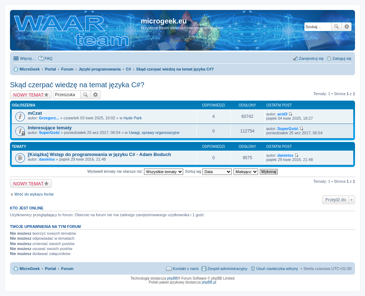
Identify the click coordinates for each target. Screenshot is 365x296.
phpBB (172, 278)
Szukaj (336, 26)
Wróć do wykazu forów (33, 194)
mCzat (35, 113)
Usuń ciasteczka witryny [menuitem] (277, 268)
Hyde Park (132, 118)
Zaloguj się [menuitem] (342, 58)
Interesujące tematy (50, 127)
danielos (47, 159)
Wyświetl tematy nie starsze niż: (135, 171)
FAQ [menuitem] (48, 58)
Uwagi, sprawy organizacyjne (154, 132)
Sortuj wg (208, 171)
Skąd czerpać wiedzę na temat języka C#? (77, 85)
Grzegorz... (49, 118)
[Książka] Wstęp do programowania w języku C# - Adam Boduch (99, 154)
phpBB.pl (209, 282)
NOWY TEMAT (28, 95)
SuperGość (49, 132)
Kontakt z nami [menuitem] (186, 268)
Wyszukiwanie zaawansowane (346, 26)
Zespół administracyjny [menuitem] (227, 268)
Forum (67, 268)
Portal (50, 69)
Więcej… (28, 58)
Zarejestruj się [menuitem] (311, 58)
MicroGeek (30, 268)
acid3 (282, 114)
